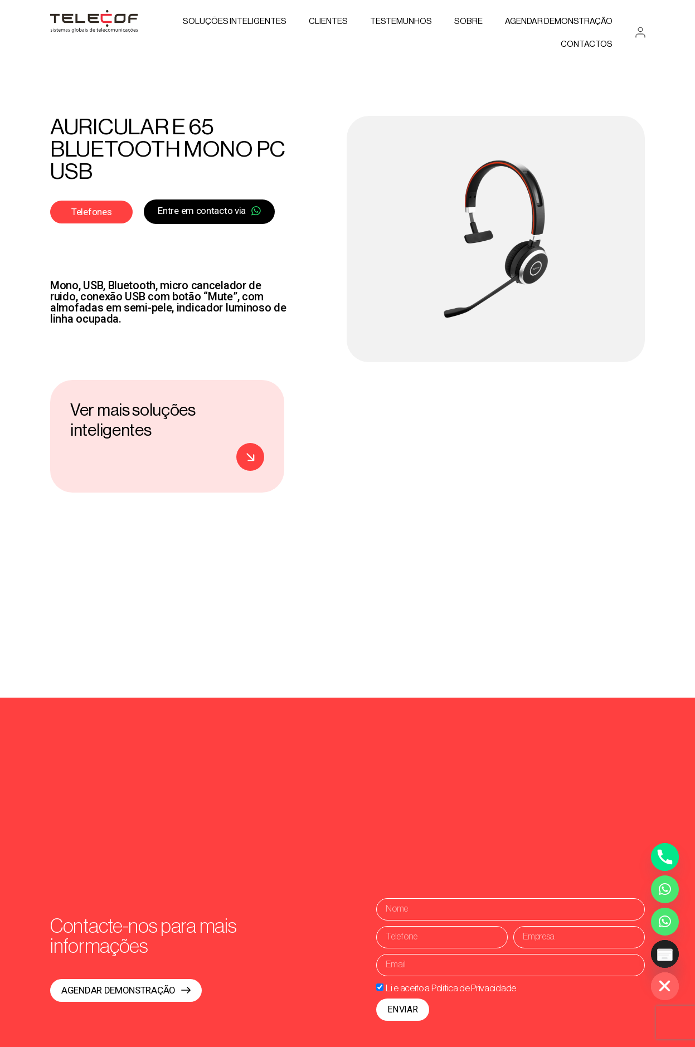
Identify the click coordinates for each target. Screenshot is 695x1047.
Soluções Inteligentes (234, 21)
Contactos (587, 44)
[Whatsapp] (665, 889)
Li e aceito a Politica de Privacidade (451, 987)
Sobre (468, 21)
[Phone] (665, 857)
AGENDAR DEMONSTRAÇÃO (559, 21)
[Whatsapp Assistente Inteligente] (665, 922)
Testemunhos (401, 21)
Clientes (328, 21)
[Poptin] (665, 954)
